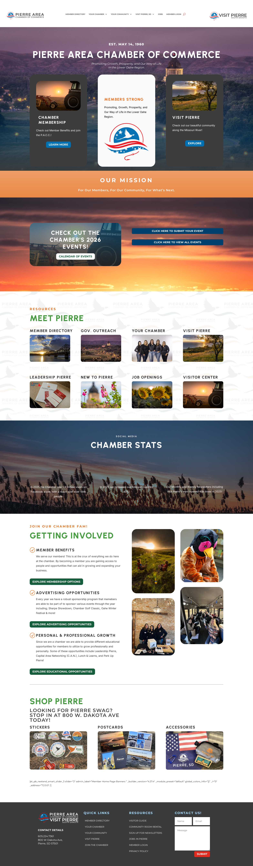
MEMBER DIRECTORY (97, 820)
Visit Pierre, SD (143, 14)
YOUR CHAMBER (94, 826)
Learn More (58, 144)
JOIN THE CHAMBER (96, 845)
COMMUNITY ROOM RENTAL (145, 826)
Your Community (120, 14)
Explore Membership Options (56, 581)
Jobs (160, 14)
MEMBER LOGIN (138, 845)
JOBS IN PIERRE (138, 838)
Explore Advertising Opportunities (61, 624)
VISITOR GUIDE (138, 820)
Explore (194, 143)
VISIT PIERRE (92, 838)
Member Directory (75, 14)
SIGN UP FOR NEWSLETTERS (145, 832)
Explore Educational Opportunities (62, 671)
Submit (202, 854)
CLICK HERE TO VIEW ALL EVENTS (177, 242)
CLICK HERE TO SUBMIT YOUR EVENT (177, 231)
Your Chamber (96, 14)
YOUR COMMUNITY (96, 832)
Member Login (173, 14)
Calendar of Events (75, 256)
